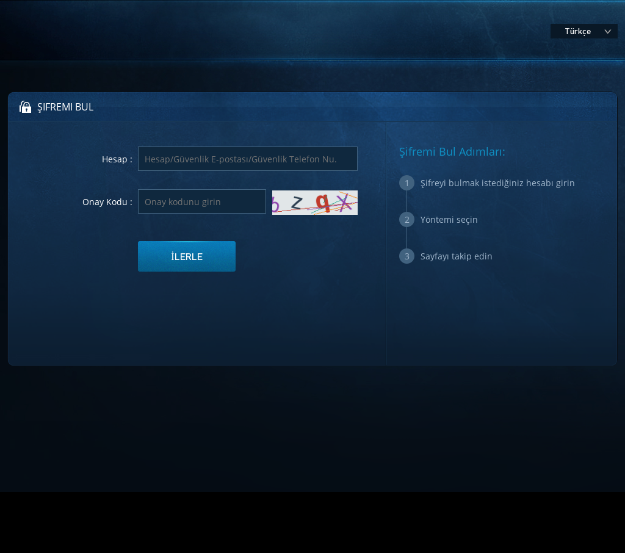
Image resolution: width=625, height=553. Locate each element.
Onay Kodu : (107, 202)
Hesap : (117, 159)
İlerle (186, 256)
